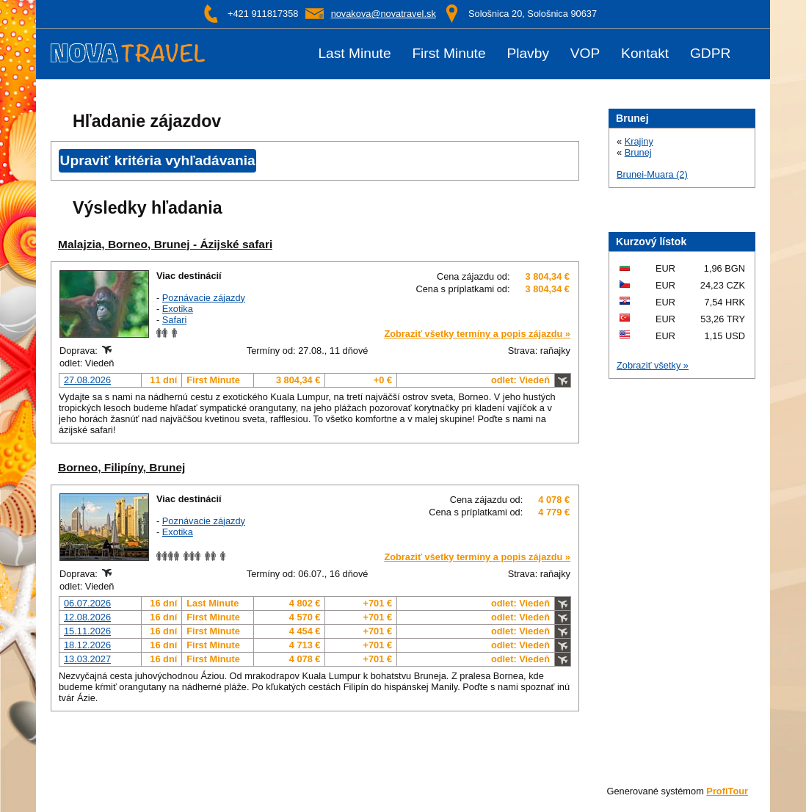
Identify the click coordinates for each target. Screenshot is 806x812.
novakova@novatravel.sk (383, 13)
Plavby (528, 53)
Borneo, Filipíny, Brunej (121, 467)
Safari (174, 319)
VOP (585, 53)
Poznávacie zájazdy (203, 297)
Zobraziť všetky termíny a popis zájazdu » (477, 333)
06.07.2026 (87, 603)
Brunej (638, 152)
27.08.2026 (87, 379)
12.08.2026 (87, 617)
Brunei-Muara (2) (652, 174)
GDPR (710, 53)
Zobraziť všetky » (653, 365)
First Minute (448, 53)
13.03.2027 (87, 658)
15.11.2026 (87, 631)
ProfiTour (727, 791)
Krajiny (639, 141)
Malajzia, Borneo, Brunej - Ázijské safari (165, 244)
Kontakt (645, 53)
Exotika (177, 308)
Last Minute (354, 53)
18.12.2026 (87, 644)
